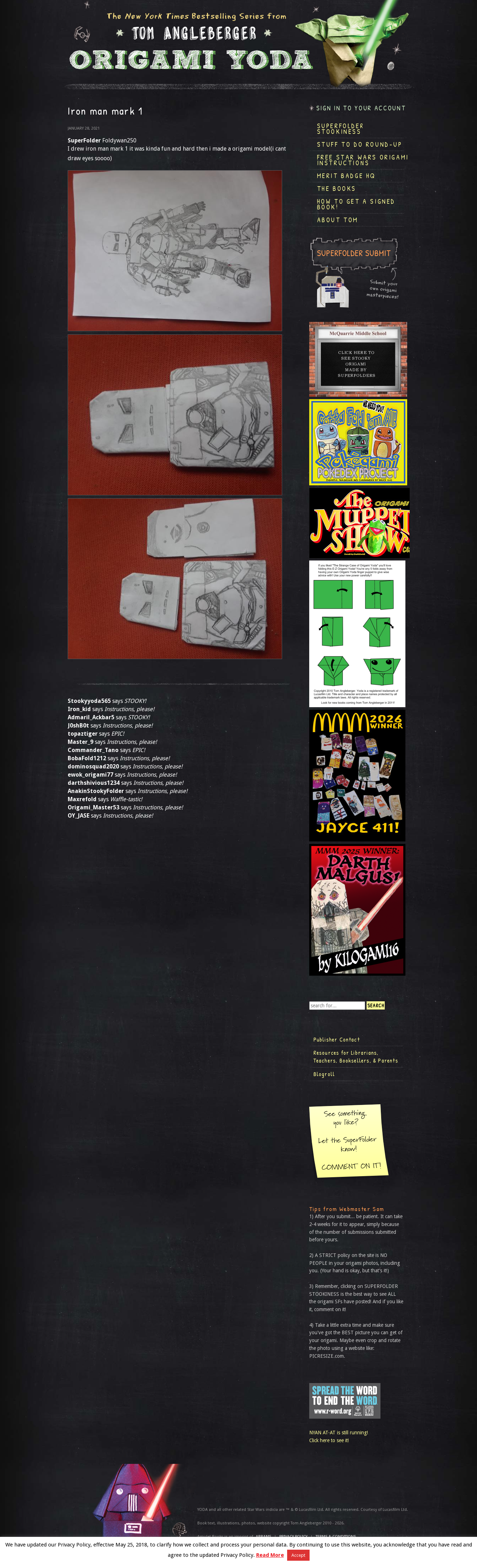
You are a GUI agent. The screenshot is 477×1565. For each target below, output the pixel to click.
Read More (270, 1555)
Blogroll (324, 1074)
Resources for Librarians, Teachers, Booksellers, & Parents (355, 1056)
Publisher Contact (336, 1039)
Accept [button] (298, 1555)
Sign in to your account (361, 108)
